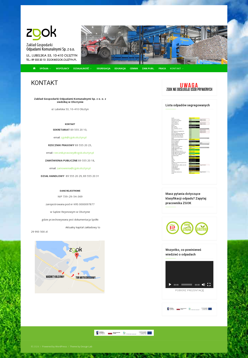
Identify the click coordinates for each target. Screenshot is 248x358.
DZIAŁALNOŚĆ (81, 68)
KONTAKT (175, 68)
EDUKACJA (120, 68)
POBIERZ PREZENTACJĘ (189, 290)
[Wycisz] (203, 284)
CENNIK (134, 68)
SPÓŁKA (44, 68)
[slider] (186, 284)
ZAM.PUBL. (148, 68)
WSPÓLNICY (62, 68)
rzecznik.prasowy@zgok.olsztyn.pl (74, 152)
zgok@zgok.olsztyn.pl (73, 137)
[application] (189, 274)
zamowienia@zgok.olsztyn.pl (74, 168)
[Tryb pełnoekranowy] (209, 284)
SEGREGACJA (103, 68)
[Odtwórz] (170, 284)
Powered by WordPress (54, 346)
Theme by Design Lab (81, 346)
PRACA (162, 68)
